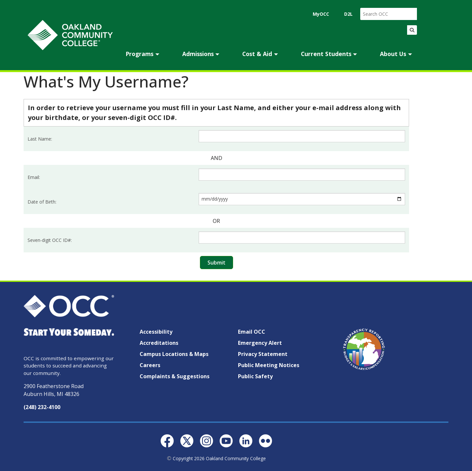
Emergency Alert (260, 342)
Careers (150, 365)
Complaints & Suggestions (174, 376)
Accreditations (159, 342)
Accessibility (156, 331)
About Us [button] (393, 54)
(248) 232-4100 (42, 407)
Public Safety (255, 376)
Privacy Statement (262, 354)
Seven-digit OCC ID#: (50, 240)
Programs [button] (139, 54)
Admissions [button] (198, 54)
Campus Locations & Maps (174, 354)
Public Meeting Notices (268, 365)
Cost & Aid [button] (257, 54)
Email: (34, 177)
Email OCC (251, 331)
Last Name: (40, 139)
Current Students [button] (326, 54)
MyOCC (321, 14)
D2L (348, 14)
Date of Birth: (42, 202)
